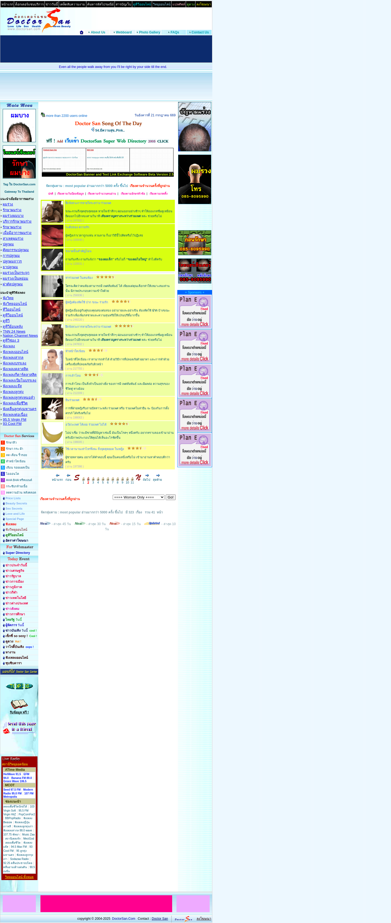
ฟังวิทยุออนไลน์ (15, 304)
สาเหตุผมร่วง (13, 238)
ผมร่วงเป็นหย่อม (15, 278)
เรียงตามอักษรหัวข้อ (132, 193)
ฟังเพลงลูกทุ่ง (13, 392)
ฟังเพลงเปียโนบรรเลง (19, 380)
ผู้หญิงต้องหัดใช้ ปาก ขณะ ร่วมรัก (86, 302)
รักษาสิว (11, 442)
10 (127, 481)
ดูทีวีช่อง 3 (11, 340)
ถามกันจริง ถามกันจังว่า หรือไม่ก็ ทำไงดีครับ (113, 259)
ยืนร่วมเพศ (72, 400)
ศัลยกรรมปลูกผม (16, 250)
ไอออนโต (12, 473)
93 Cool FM (12, 424)
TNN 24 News (14, 331)
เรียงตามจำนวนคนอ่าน (102, 193)
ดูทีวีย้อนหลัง (13, 327)
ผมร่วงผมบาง (13, 216)
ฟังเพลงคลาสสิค (15, 369)
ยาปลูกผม (10, 267)
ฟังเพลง (9, 346)
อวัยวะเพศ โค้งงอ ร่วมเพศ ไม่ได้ (85, 424)
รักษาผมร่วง (12, 210)
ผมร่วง (8, 204)
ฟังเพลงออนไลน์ (15, 352)
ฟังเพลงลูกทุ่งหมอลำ (19, 397)
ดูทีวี (6, 321)
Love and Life (15, 513)
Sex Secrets (13, 508)
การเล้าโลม (73, 375)
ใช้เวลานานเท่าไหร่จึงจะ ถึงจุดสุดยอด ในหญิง (94, 449)
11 (132, 481)
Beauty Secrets (16, 503)
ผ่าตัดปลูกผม (13, 284)
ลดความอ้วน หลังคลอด (21, 492)
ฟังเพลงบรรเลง (14, 363)
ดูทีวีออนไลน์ (13, 315)
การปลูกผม (11, 256)
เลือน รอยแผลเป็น (18, 467)
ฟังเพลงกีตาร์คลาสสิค (20, 375)
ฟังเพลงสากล (13, 358)
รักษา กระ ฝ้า (14, 448)
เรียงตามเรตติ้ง (158, 193)
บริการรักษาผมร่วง (17, 221)
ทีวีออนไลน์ (11, 309)
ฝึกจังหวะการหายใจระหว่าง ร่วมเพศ (88, 203)
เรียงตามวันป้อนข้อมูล (70, 193)
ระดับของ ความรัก (77, 227)
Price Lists (13, 498)
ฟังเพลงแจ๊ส (12, 386)
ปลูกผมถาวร (12, 261)
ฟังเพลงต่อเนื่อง (15, 415)
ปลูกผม (8, 244)
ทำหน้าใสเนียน (16, 461)
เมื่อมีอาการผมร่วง (17, 233)
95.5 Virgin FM (14, 419)
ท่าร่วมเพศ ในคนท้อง (79, 277)
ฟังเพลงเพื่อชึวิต (15, 403)
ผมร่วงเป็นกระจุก (16, 273)
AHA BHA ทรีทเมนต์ (19, 480)
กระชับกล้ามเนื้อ (16, 486)
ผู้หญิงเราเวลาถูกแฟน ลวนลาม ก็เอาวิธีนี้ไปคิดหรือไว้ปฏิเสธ (104, 235)
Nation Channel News (20, 335)
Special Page (14, 518)
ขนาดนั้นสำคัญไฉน (78, 251)
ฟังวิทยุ (8, 298)
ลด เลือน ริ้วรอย (16, 455)
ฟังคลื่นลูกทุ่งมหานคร (19, 409)
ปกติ (50, 193)
